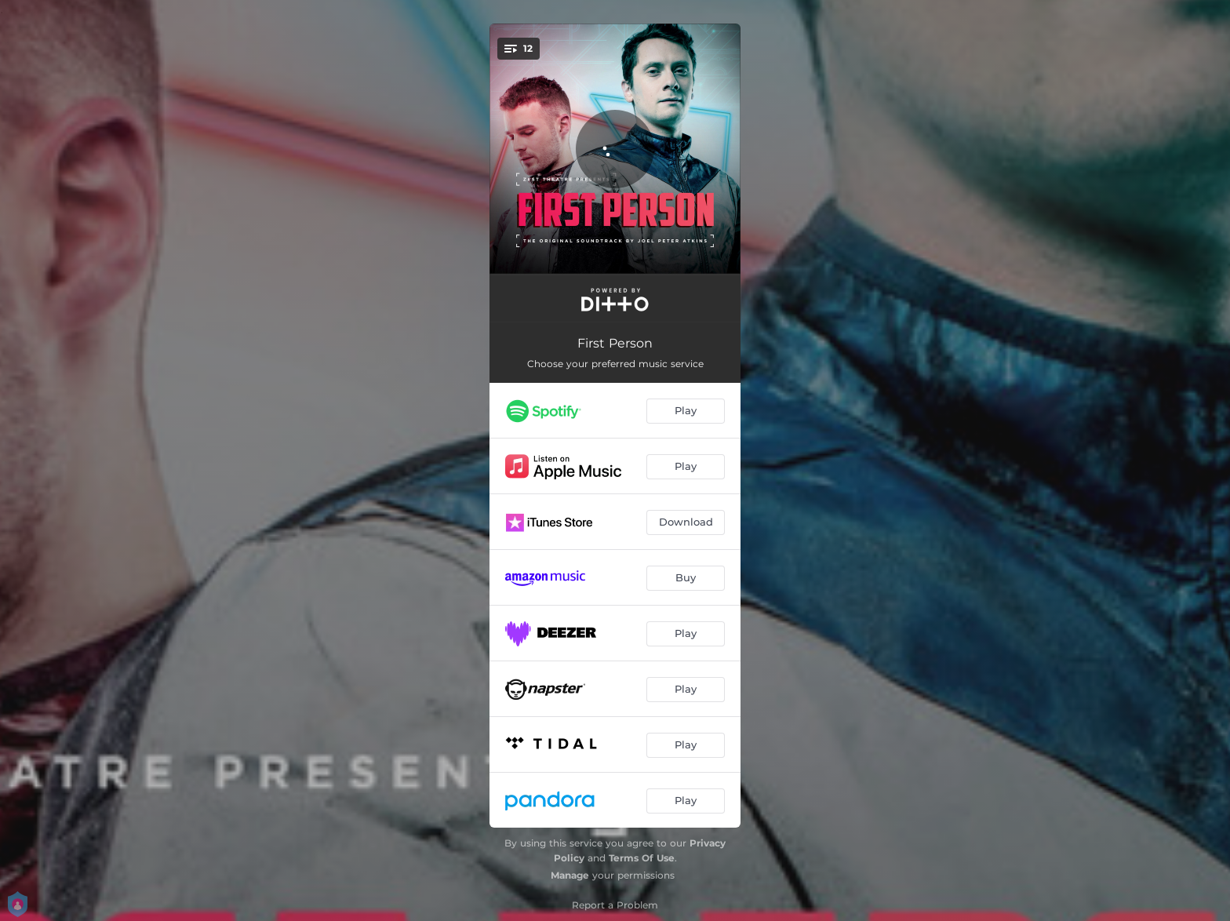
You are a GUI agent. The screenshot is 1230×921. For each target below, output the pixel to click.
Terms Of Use (642, 858)
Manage (570, 875)
